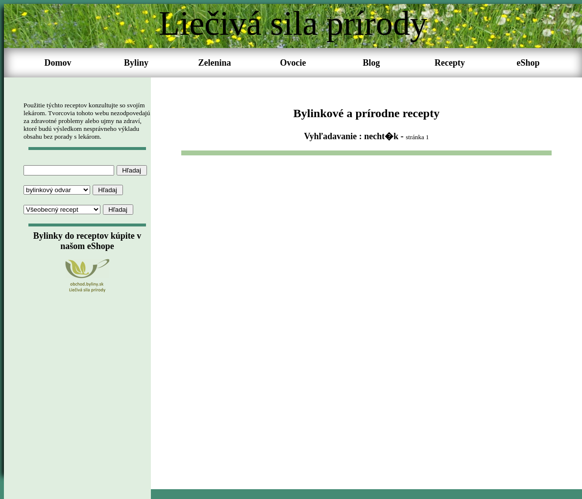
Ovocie (293, 63)
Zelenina (214, 63)
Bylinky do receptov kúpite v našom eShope (87, 241)
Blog (371, 63)
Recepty (450, 63)
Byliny (136, 63)
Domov (58, 63)
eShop (527, 63)
